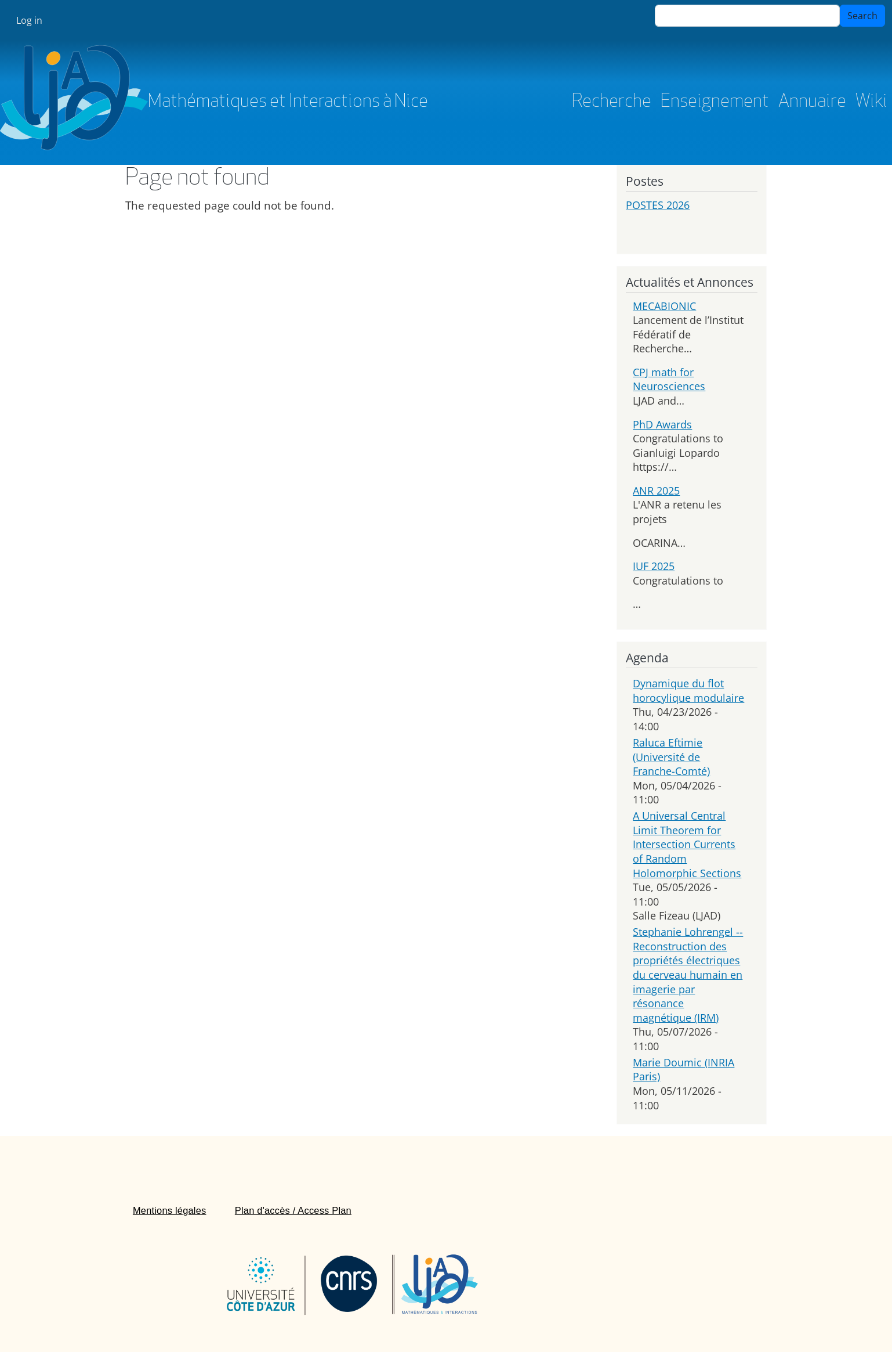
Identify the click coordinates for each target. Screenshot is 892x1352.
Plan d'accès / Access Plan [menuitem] (293, 1210)
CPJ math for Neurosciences (669, 379)
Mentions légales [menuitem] (169, 1210)
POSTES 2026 (658, 205)
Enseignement (715, 102)
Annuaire (812, 102)
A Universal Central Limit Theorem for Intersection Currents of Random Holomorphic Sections (687, 844)
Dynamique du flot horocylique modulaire (688, 690)
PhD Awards (662, 424)
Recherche (611, 102)
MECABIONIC (664, 306)
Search (862, 15)
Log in (29, 20)
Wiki (871, 102)
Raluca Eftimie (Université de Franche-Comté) (671, 757)
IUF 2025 (654, 566)
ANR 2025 (656, 490)
